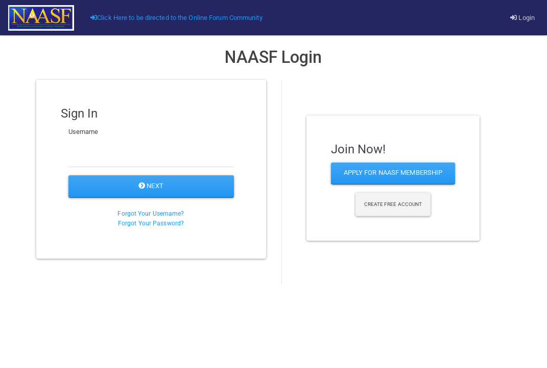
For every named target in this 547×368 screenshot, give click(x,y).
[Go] (41, 17)
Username (83, 131)
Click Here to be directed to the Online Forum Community (176, 17)
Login (522, 17)
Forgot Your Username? (150, 213)
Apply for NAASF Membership (393, 172)
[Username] (151, 154)
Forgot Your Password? (151, 223)
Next (150, 186)
